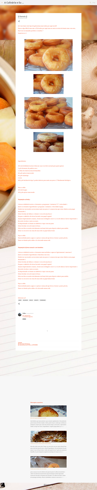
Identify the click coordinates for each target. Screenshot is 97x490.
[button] (19, 21)
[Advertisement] (48, 363)
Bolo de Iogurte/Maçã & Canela (38, 418)
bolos (31, 300)
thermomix (42, 300)
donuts (36, 300)
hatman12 (51, 487)
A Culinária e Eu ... (14, 2)
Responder (24, 319)
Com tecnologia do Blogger (48, 484)
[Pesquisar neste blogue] (88, 2)
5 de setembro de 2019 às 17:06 (29, 313)
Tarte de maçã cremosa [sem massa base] (40, 443)
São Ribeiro (24, 313)
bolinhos (25, 300)
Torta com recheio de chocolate (38, 469)
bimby (20, 300)
